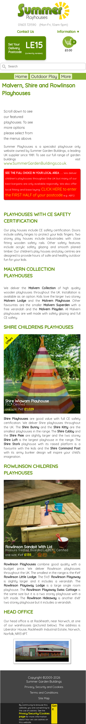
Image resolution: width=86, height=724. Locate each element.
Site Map (44, 698)
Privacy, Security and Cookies (44, 687)
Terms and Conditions (44, 692)
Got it (54, 707)
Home (21, 76)
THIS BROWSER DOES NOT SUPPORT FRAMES (57, 122)
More (66, 76)
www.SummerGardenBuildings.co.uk (35, 163)
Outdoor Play (44, 76)
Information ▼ (68, 31)
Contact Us (25, 31)
